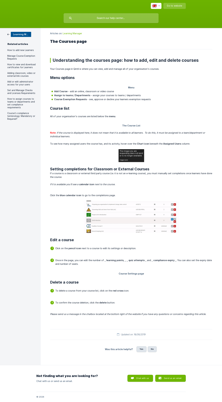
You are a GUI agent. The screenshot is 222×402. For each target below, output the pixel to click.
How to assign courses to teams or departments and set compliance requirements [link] (21, 103)
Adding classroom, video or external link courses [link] (21, 74)
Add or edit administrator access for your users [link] (20, 83)
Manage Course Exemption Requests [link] (21, 57)
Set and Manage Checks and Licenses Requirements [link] (21, 91)
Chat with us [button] (142, 378)
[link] (19, 34)
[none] (156, 6)
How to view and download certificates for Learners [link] (21, 66)
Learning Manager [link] (72, 33)
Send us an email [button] (172, 378)
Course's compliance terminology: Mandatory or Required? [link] (21, 116)
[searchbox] (111, 18)
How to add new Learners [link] (20, 50)
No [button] (152, 349)
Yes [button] (141, 349)
